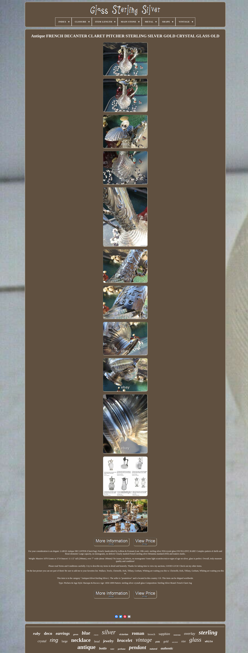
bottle (103, 648)
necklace (81, 640)
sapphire (164, 634)
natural (153, 649)
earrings (63, 633)
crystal (42, 641)
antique (86, 647)
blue (86, 633)
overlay (189, 633)
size (183, 641)
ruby (37, 633)
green (75, 634)
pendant (137, 647)
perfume (121, 649)
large (65, 641)
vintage (144, 640)
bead (97, 641)
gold (165, 641)
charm (96, 635)
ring (54, 640)
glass (195, 640)
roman (138, 633)
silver (109, 632)
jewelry (108, 641)
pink (157, 641)
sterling (208, 632)
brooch (151, 634)
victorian (123, 634)
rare (112, 649)
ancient (175, 642)
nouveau (177, 635)
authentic (167, 648)
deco (48, 633)
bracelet (124, 640)
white (209, 641)
